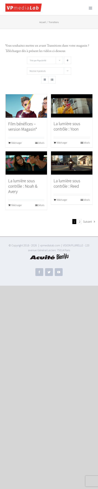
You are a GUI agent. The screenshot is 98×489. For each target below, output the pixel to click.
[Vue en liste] (51, 79)
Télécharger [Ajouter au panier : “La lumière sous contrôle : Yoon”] (61, 142)
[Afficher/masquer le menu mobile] (91, 8)
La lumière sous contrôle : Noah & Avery (23, 186)
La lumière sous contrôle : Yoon (67, 126)
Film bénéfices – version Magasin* (22, 126)
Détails (41, 142)
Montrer (38, 71)
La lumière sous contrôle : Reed (67, 183)
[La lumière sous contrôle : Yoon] (71, 105)
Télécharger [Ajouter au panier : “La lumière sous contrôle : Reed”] (61, 199)
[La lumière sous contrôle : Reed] (71, 163)
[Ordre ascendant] (67, 60)
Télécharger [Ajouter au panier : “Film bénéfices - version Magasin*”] (16, 142)
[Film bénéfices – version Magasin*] (26, 105)
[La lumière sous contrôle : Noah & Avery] (26, 163)
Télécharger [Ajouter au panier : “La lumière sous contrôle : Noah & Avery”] (16, 205)
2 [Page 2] (79, 222)
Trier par (38, 60)
